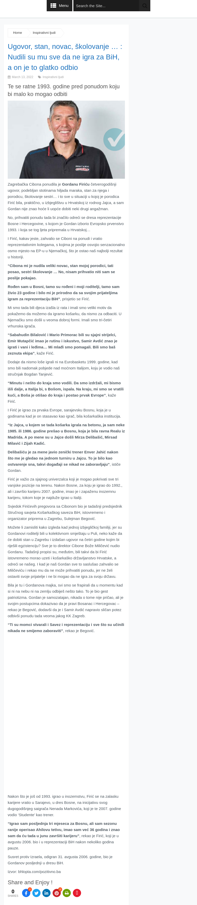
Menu (64, 5)
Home (17, 33)
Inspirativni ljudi (44, 33)
